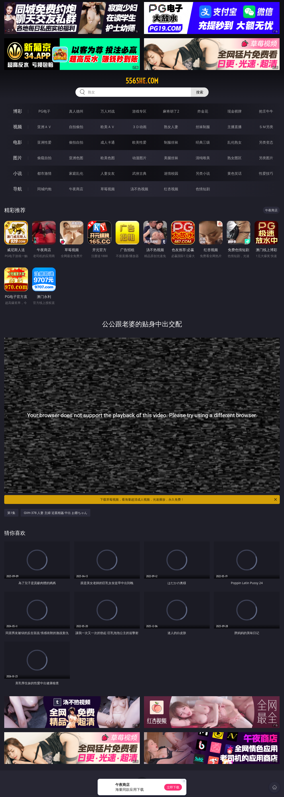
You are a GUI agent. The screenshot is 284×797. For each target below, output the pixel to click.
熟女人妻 (171, 126)
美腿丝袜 (171, 157)
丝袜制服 (203, 126)
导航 (17, 189)
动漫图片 (139, 157)
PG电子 (44, 111)
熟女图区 (234, 157)
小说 (17, 173)
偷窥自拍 (44, 157)
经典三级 (203, 142)
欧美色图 (108, 157)
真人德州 (76, 111)
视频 (17, 127)
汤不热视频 (139, 188)
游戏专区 (139, 111)
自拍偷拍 (76, 126)
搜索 (199, 92)
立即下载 (173, 787)
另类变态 (266, 142)
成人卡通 (108, 142)
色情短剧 (203, 188)
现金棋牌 (234, 111)
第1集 (11, 513)
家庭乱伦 (76, 173)
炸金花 (202, 111)
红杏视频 (171, 188)
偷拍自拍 (76, 142)
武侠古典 (139, 173)
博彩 (17, 111)
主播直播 (234, 126)
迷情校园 (171, 173)
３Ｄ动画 (139, 126)
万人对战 (108, 111)
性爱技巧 (266, 173)
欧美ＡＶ (108, 126)
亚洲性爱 (44, 142)
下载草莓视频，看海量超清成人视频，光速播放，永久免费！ (189, 499)
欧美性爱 (139, 142)
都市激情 (44, 173)
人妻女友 (108, 173)
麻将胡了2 (171, 111)
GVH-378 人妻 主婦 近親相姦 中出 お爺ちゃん (55, 513)
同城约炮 (44, 188)
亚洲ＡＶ (44, 126)
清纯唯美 (203, 157)
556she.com (142, 80)
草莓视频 (108, 188)
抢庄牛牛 (266, 111)
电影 (17, 142)
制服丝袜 (171, 142)
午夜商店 (76, 188)
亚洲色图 (76, 157)
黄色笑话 (234, 173)
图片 (17, 158)
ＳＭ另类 (266, 126)
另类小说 (203, 173)
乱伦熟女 (234, 142)
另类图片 (266, 157)
